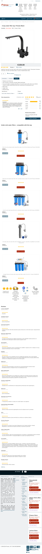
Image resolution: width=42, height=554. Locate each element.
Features (10, 78)
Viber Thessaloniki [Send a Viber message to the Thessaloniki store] (34, 492)
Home (2, 21)
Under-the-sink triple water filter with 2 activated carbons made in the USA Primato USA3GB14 (21, 210)
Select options (20, 155)
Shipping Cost (18, 74)
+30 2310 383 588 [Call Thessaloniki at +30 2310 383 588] (34, 487)
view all (3, 467)
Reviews (16, 78)
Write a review (19, 67)
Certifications (24, 486)
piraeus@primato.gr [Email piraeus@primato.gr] (34, 522)
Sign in (14, 478)
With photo (20, 93)
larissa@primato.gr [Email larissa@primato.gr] (34, 537)
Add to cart (21, 282)
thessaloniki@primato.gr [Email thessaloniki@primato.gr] (35, 489)
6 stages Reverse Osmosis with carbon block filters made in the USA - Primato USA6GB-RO (21, 274)
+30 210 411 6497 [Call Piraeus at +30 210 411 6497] (34, 520)
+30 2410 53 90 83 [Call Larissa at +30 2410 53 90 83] (34, 535)
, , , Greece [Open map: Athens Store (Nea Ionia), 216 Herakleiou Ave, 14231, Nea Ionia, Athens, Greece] (34, 501)
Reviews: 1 (12, 67)
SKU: (13, 28)
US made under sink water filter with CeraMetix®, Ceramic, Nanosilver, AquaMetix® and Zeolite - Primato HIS (21, 242)
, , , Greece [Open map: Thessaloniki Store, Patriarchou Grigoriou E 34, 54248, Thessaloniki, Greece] (34, 484)
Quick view (5, 153)
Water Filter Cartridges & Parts (15, 21)
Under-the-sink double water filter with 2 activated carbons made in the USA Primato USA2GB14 (21, 178)
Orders (14, 481)
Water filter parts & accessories (28, 21)
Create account (16, 480)
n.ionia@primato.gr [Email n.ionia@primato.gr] (34, 507)
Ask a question (10, 73)
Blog (23, 493)
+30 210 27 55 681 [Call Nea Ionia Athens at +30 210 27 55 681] (34, 505)
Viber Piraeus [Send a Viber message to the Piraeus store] (33, 525)
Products (6, 21)
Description (4, 78)
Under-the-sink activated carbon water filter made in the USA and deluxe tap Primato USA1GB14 (21, 147)
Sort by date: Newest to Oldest (8, 93)
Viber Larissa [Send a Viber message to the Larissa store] (33, 540)
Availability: (3, 28)
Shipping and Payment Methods (24, 483)
